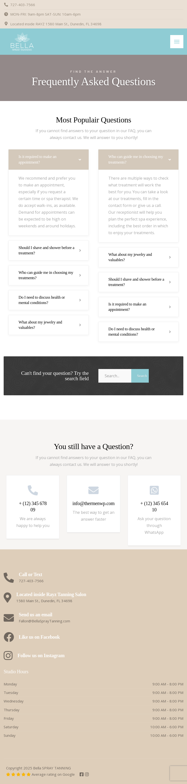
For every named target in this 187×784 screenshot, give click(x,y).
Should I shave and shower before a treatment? (46, 250)
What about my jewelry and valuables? (40, 325)
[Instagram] (87, 774)
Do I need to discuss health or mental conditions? (42, 300)
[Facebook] (82, 774)
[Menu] (176, 41)
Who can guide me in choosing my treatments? (46, 275)
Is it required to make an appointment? (37, 159)
